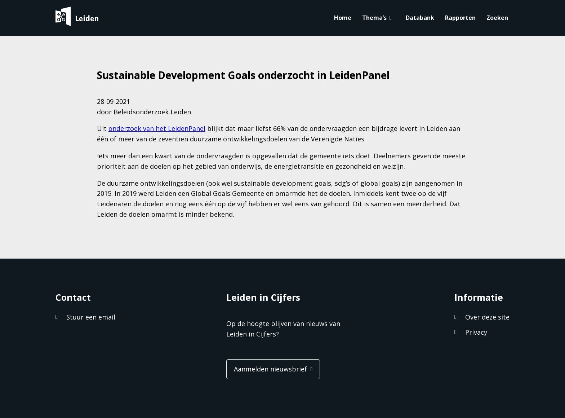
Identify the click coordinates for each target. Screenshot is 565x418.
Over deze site (487, 317)
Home (342, 18)
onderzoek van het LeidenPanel (156, 128)
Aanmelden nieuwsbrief (270, 369)
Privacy (476, 332)
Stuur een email (90, 317)
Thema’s (374, 18)
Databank (420, 18)
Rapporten (460, 18)
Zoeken (497, 18)
